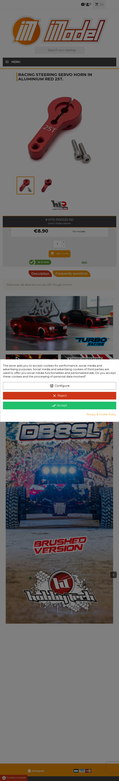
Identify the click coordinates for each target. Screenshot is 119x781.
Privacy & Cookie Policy (101, 414)
